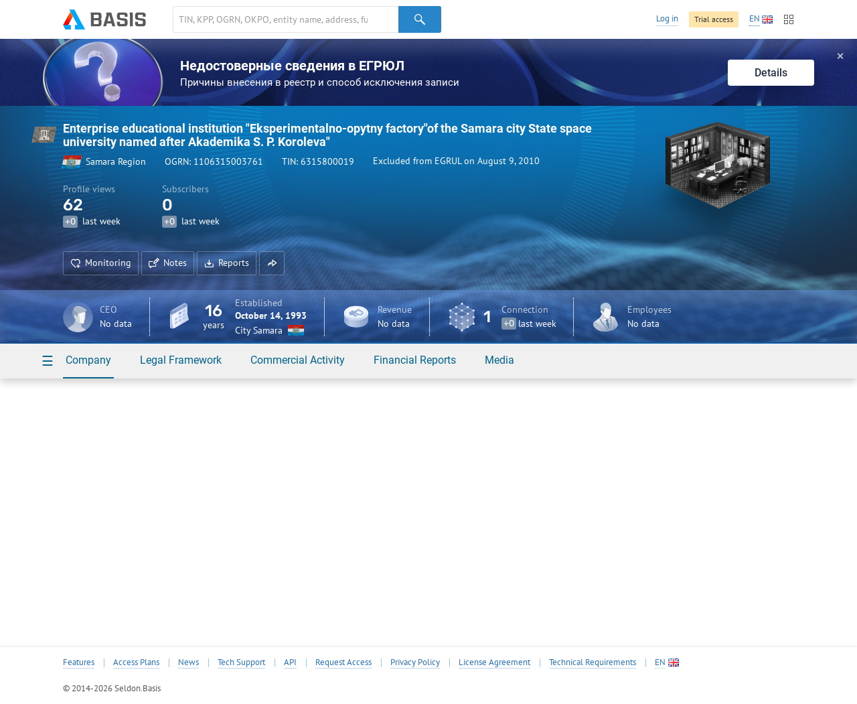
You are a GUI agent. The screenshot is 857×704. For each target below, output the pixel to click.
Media (499, 360)
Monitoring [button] (100, 263)
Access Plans (136, 662)
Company (88, 360)
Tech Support (241, 662)
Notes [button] (168, 263)
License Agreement (494, 662)
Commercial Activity (297, 360)
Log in (667, 18)
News (188, 662)
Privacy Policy (415, 662)
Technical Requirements (592, 662)
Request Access (343, 662)
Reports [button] (226, 263)
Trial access (713, 19)
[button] (272, 263)
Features (78, 662)
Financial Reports (415, 360)
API (290, 662)
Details (771, 72)
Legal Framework (181, 360)
